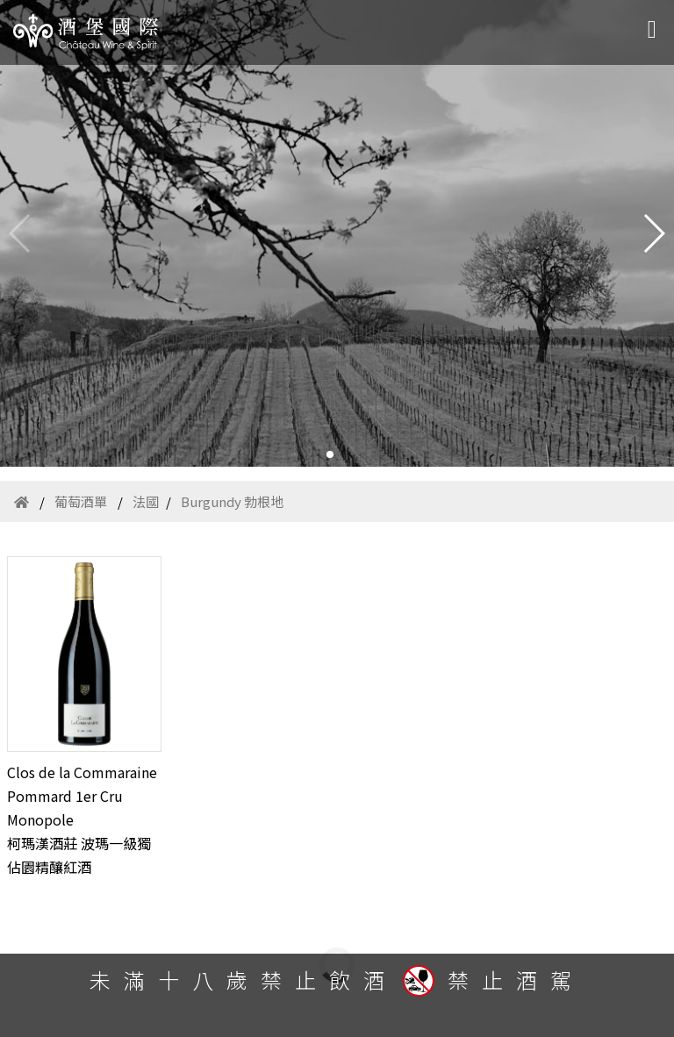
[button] (329, 454)
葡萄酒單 (80, 501)
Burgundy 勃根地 (232, 501)
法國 (146, 501)
